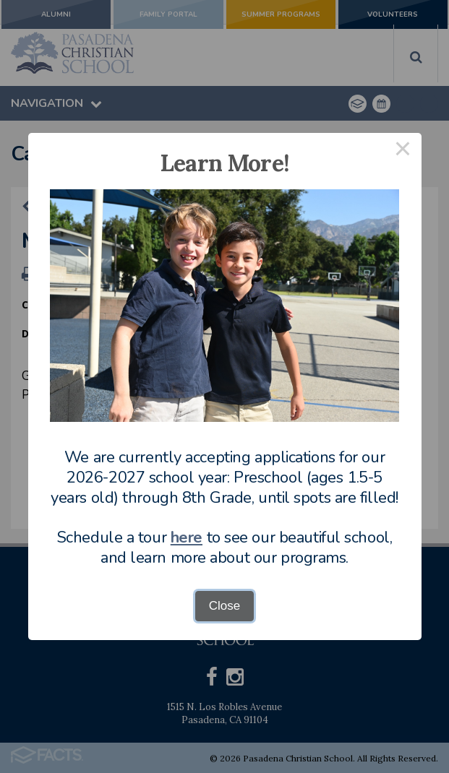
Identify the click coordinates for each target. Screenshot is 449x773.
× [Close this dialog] (402, 151)
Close (224, 606)
